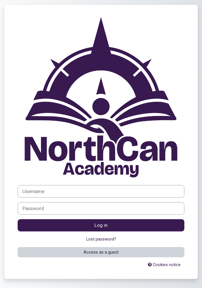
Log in (101, 225)
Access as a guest (101, 252)
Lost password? (101, 239)
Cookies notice (164, 264)
